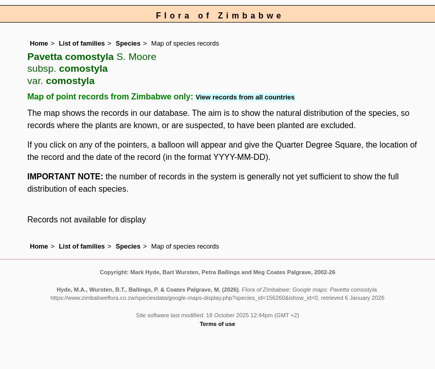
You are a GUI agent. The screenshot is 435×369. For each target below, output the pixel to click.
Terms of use (217, 324)
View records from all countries (244, 97)
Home (39, 43)
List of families (82, 43)
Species (127, 43)
